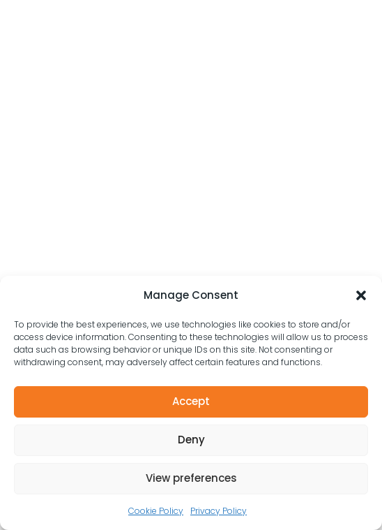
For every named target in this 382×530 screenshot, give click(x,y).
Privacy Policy (218, 511)
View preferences (191, 478)
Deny (191, 439)
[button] (361, 295)
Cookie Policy (155, 511)
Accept (191, 401)
